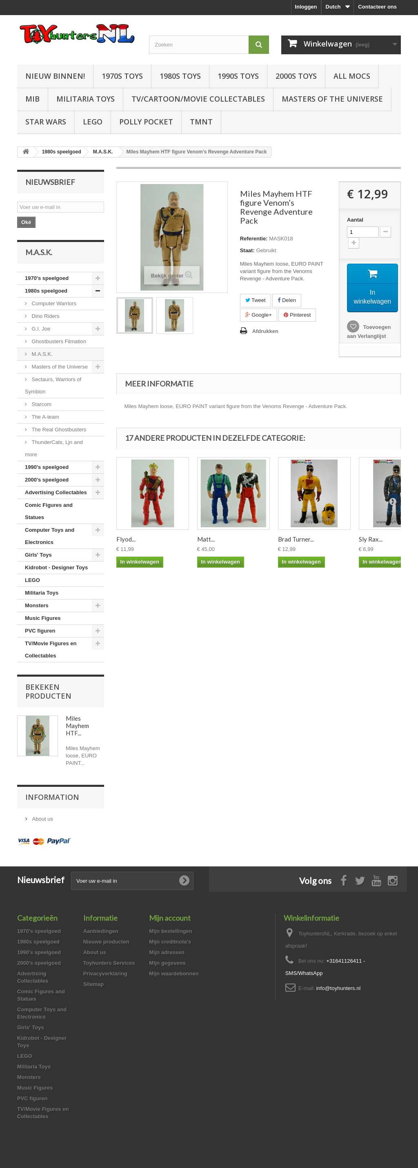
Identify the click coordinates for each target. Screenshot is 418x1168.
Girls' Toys (38, 555)
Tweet (255, 300)
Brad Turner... (296, 539)
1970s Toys (122, 76)
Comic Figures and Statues (49, 511)
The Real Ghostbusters (58, 429)
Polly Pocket (146, 122)
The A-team (44, 417)
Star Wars (45, 122)
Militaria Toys (85, 99)
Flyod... (126, 539)
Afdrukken (265, 331)
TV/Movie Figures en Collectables (50, 649)
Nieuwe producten (106, 942)
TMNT (201, 122)
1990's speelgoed (47, 467)
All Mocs (352, 76)
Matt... (206, 539)
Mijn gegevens (167, 963)
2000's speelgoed (47, 480)
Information (52, 797)
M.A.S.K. (41, 354)
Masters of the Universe (332, 99)
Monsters (37, 605)
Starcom (40, 404)
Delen (287, 300)
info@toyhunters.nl (338, 988)
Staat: (247, 250)
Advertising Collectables (56, 492)
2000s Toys (296, 76)
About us (42, 819)
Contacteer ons (377, 7)
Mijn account (170, 917)
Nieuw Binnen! (55, 76)
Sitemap (93, 984)
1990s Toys (238, 76)
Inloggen (306, 7)
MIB (32, 99)
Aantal (355, 220)
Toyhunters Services (109, 963)
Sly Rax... (370, 539)
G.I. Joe (40, 329)
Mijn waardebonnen (173, 973)
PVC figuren (40, 631)
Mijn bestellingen (170, 931)
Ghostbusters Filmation (58, 341)
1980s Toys (180, 76)
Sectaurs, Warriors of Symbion (53, 385)
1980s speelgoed (46, 291)
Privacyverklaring (105, 973)
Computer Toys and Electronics (49, 536)
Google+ (258, 315)
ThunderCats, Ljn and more (54, 448)
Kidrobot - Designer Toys (56, 567)
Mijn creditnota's (170, 942)
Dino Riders (45, 316)
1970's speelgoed (47, 278)
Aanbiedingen (100, 931)
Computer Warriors (53, 303)
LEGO (92, 122)
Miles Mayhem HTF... (77, 726)
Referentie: (254, 238)
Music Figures (42, 618)
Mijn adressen (167, 952)
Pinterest (297, 315)
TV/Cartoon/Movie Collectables (198, 99)
